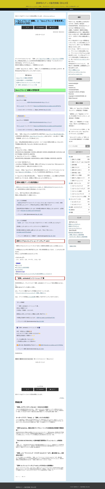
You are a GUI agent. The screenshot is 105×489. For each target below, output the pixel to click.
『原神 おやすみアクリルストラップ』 (53, 187)
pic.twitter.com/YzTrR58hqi (56, 345)
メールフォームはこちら (75, 74)
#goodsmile (38, 102)
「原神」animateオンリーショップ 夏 (27, 85)
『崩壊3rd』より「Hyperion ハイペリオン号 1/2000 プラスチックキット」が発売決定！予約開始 (79, 116)
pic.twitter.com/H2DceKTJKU (47, 317)
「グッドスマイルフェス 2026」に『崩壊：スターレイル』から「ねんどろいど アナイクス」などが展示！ (79, 131)
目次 (26, 75)
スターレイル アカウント (75, 228)
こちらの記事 (31, 296)
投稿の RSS (73, 246)
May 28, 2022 (47, 109)
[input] (79, 146)
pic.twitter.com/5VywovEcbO (54, 126)
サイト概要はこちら (74, 70)
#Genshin (32, 102)
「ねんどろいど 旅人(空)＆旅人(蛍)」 (55, 134)
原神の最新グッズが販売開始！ (25, 80)
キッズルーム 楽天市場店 (22, 267)
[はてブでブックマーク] (53, 27)
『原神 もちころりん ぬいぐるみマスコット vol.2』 (28, 187)
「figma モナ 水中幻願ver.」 (25, 172)
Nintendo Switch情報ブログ (76, 232)
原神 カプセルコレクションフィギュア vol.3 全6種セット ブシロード (34, 273)
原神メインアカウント (74, 224)
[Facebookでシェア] (40, 27)
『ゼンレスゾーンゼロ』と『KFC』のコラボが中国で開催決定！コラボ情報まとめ (79, 139)
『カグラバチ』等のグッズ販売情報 (78, 236)
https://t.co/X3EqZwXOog (40, 106)
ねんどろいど (50, 358)
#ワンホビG (21, 106)
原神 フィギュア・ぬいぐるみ (26, 358)
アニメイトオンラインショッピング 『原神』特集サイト (31, 293)
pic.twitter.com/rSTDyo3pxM (24, 232)
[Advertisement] (40, 46)
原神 (17, 358)
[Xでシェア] (27, 27)
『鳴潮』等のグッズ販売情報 (76, 234)
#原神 (28, 102)
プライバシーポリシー (49, 16)
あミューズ (19, 265)
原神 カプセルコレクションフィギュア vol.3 (28, 82)
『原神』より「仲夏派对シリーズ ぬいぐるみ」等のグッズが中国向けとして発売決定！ (79, 124)
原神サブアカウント (74, 226)
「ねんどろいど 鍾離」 (45, 58)
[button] (87, 146)
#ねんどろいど (45, 102)
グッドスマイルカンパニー (40, 358)
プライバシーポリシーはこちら (77, 72)
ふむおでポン (19, 269)
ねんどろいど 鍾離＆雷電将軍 (25, 78)
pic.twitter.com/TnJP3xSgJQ (33, 210)
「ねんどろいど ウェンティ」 (36, 136)
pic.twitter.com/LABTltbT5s (54, 106)
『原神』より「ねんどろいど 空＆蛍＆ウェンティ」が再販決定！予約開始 (79, 109)
